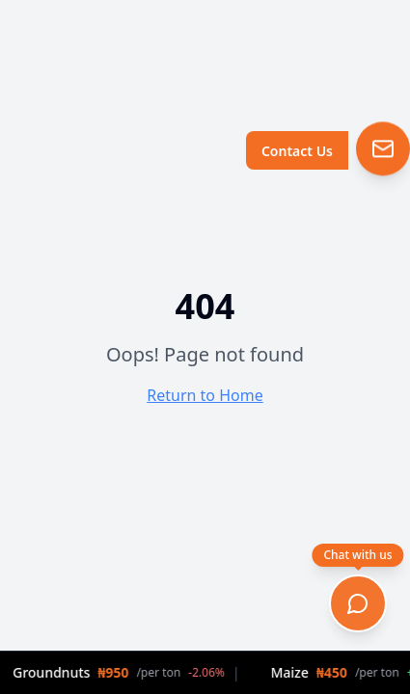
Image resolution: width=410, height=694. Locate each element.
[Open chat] (358, 603)
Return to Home (204, 395)
